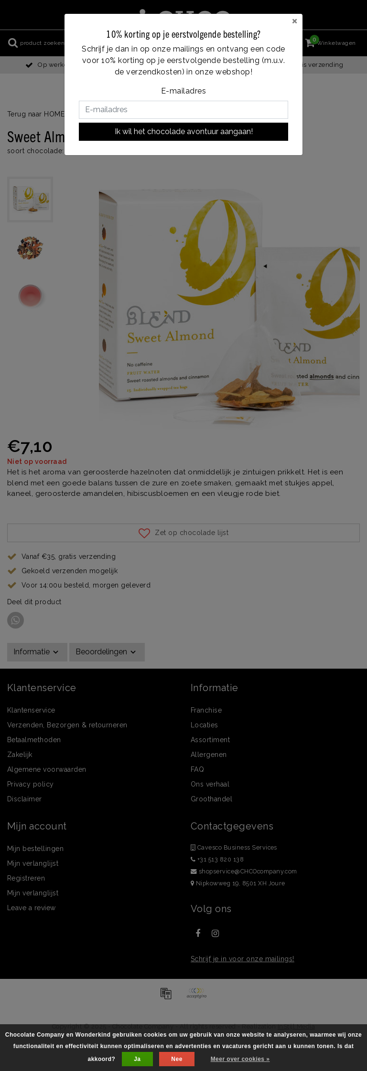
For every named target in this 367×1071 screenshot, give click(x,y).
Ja (137, 1059)
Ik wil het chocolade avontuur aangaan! (184, 131)
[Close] (294, 20)
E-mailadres (183, 90)
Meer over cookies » (240, 1059)
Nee (176, 1059)
